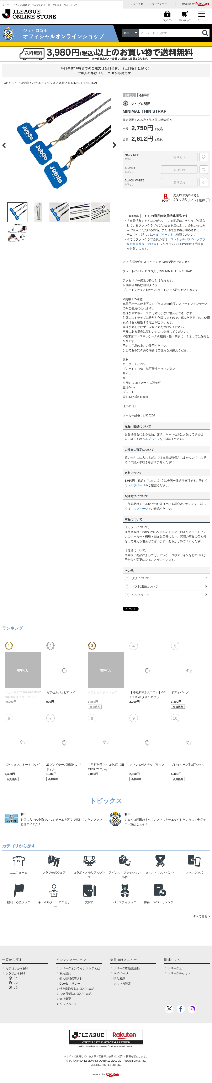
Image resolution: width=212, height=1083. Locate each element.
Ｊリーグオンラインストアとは (79, 968)
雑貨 (62, 82)
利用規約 (65, 973)
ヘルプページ (161, 234)
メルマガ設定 (122, 983)
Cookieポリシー (69, 983)
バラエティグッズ (43, 82)
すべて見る (200, 916)
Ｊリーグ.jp (137, 3)
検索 (206, 33)
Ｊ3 (15, 987)
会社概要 (65, 998)
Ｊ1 (15, 978)
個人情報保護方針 (71, 978)
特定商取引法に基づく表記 (76, 988)
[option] (59, 145)
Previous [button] (4, 145)
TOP (5, 82)
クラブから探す (15, 973)
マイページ (120, 973)
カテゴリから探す (17, 968)
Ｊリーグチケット (159, 3)
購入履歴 (119, 978)
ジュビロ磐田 (20, 82)
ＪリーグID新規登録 (126, 968)
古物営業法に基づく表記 (75, 993)
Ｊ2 (15, 982)
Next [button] (114, 145)
